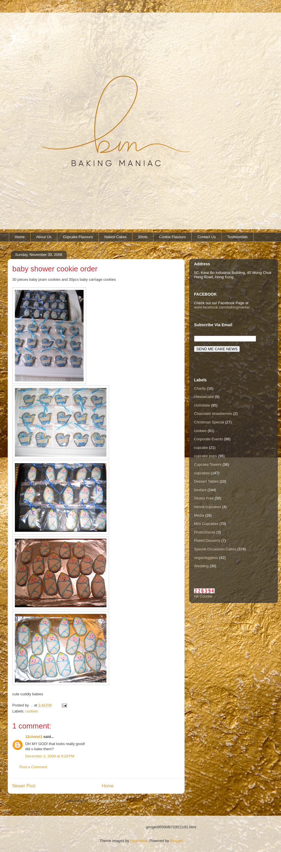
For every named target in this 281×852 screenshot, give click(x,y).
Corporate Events (208, 439)
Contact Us (206, 237)
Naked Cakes (115, 237)
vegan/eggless (206, 558)
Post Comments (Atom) (107, 801)
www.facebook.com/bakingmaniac (222, 307)
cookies (31, 711)
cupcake (201, 447)
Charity (200, 388)
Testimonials (237, 237)
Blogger (176, 841)
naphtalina (138, 841)
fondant (200, 490)
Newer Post (23, 785)
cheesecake (204, 397)
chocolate (202, 405)
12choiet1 (33, 736)
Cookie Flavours (172, 237)
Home (20, 237)
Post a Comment (33, 767)
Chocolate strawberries (213, 413)
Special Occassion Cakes (215, 549)
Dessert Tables (206, 481)
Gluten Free (204, 498)
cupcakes (202, 473)
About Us (43, 237)
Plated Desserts (207, 540)
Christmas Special (209, 422)
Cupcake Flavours (78, 237)
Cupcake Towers (207, 464)
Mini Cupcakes (206, 523)
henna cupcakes (207, 507)
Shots (143, 237)
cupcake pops (205, 456)
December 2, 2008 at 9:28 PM (49, 756)
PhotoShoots (204, 532)
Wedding (201, 566)
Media (199, 515)
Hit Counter (203, 596)
